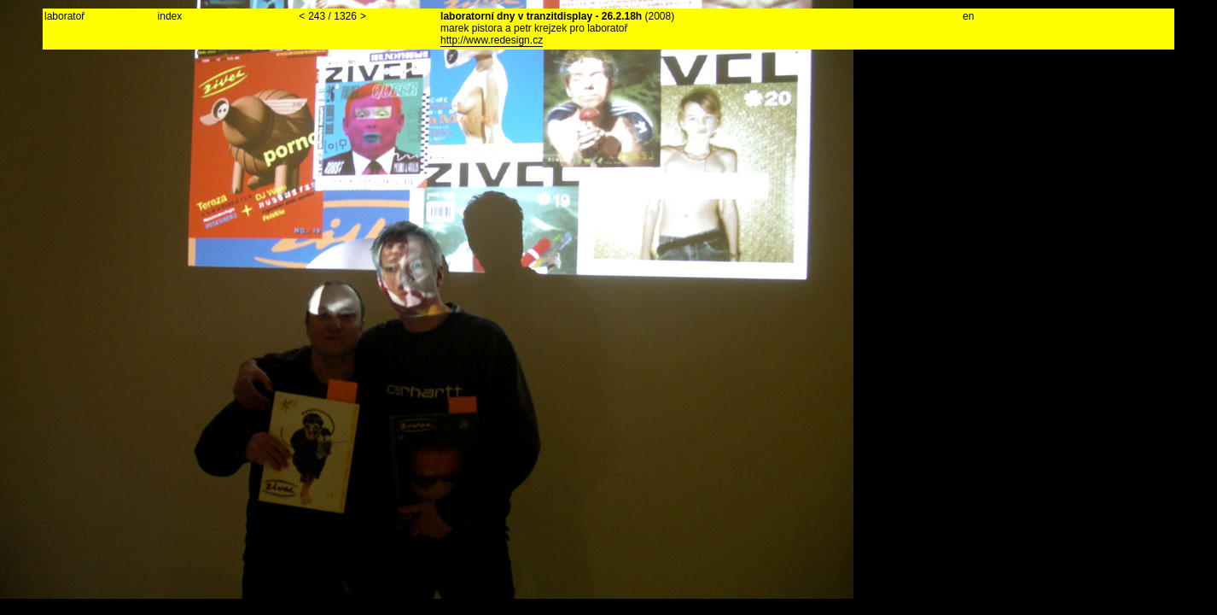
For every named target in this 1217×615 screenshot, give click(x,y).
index (170, 16)
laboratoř (64, 16)
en (968, 16)
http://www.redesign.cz (491, 40)
